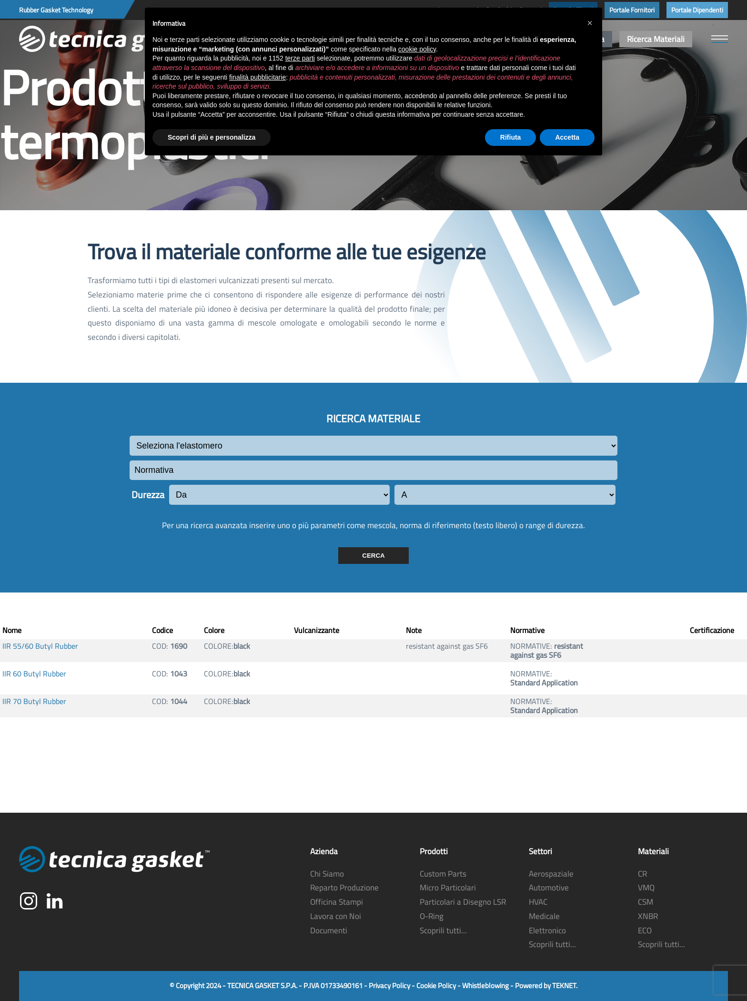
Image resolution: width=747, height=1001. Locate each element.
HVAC (538, 902)
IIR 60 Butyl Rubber (34, 673)
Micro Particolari (448, 888)
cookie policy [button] (417, 49)
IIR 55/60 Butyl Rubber (40, 646)
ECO (645, 930)
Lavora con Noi (335, 916)
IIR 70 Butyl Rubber (34, 701)
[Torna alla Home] (114, 39)
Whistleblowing (485, 986)
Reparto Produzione (344, 888)
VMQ (646, 888)
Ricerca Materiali (656, 39)
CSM (645, 902)
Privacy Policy (389, 986)
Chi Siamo (327, 873)
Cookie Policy (436, 986)
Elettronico (547, 930)
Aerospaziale (551, 873)
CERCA (373, 555)
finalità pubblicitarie (257, 77)
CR (642, 873)
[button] (719, 39)
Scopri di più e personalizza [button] (211, 137)
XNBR (648, 916)
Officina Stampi (336, 902)
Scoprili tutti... (443, 930)
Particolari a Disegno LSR (463, 902)
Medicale (544, 916)
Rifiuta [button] (510, 137)
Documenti (328, 930)
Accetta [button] (567, 137)
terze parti (300, 58)
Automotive (549, 888)
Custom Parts (443, 873)
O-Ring (432, 916)
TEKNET (564, 986)
